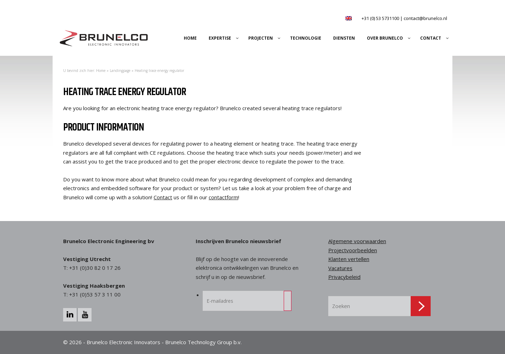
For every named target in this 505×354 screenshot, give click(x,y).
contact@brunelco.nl (425, 18)
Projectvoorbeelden (352, 250)
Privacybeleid (344, 276)
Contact (163, 197)
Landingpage (120, 70)
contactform (223, 197)
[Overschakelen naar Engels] (348, 18)
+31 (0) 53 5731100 (380, 18)
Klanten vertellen (348, 258)
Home (101, 70)
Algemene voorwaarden (357, 241)
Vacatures (340, 268)
